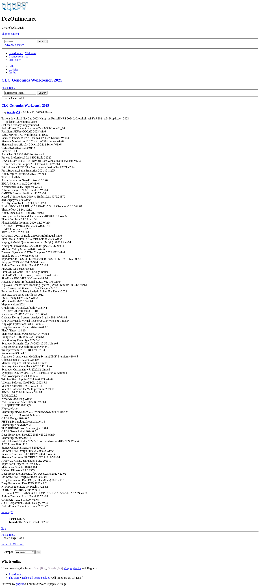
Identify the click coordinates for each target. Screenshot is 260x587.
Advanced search (14, 44)
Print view (15, 59)
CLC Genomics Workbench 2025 (31, 80)
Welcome (30, 53)
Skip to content (10, 33)
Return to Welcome (12, 544)
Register (13, 69)
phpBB (20, 583)
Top (3, 528)
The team (14, 577)
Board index (16, 53)
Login (12, 72)
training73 (13, 112)
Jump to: (9, 551)
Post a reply (8, 87)
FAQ (11, 65)
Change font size (18, 56)
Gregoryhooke (72, 568)
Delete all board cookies (36, 577)
